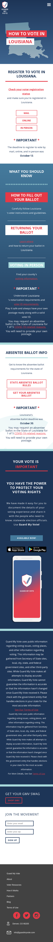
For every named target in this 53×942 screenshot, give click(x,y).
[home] (4, 7)
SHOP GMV (14, 800)
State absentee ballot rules (26, 384)
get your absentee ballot (26, 394)
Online (26, 120)
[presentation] (26, 851)
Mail (26, 113)
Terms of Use (39, 773)
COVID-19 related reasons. (30, 327)
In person (26, 127)
